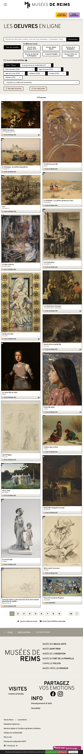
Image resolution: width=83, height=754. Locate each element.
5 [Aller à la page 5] (35, 614)
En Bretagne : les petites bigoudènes (15, 167)
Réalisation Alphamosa (11, 724)
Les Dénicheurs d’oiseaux (52, 306)
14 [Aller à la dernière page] (71, 614)
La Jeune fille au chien (9, 392)
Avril (3, 207)
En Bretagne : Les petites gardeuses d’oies (58, 201)
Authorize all (52, 752)
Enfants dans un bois (51, 447)
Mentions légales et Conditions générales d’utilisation (22, 728)
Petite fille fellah (49, 407)
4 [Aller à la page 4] (29, 614)
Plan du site (8, 737)
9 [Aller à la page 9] (59, 614)
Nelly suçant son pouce (52, 568)
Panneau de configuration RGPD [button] (15, 741)
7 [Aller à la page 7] (47, 614)
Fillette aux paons (8, 130)
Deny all (63, 752)
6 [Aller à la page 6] (41, 614)
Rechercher (72, 39)
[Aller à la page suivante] (76, 613)
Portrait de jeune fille (51, 164)
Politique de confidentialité (13, 733)
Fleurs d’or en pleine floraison (54, 598)
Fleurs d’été (6, 491)
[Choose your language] (11, 746)
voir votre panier (38, 89)
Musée (74, 15)
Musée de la (70, 48)
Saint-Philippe (7, 455)
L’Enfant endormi (8, 264)
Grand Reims (22, 720)
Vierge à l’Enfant (7, 334)
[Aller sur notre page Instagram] (60, 693)
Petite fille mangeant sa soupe (54, 508)
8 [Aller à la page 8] (53, 614)
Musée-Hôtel (71, 55)
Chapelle (51, 54)
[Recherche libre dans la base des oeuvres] (35, 39)
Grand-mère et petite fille (52, 344)
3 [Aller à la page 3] (23, 614)
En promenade (7, 559)
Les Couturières (49, 262)
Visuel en (16, 60)
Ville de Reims (9, 720)
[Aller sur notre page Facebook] (53, 693)
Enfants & (16, 694)
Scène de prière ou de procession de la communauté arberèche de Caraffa (20, 600)
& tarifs (41, 703)
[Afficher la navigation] (5, 5)
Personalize (73, 752)
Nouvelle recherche (14, 89)
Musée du (31, 55)
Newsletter (35, 708)
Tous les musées (12, 47)
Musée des (61, 15)
